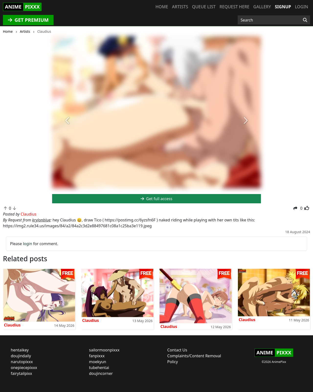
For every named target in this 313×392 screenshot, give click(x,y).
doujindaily (21, 356)
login (27, 243)
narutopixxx (22, 361)
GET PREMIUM (28, 20)
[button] (67, 120)
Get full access (156, 198)
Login (301, 7)
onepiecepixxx (24, 367)
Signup (283, 7)
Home (162, 7)
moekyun (97, 361)
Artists (180, 7)
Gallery (262, 7)
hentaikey (20, 350)
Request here (234, 7)
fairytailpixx (21, 373)
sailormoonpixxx (104, 350)
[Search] (305, 20)
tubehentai (99, 367)
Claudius (12, 325)
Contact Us (177, 350)
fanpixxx (97, 356)
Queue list (203, 7)
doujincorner (101, 373)
